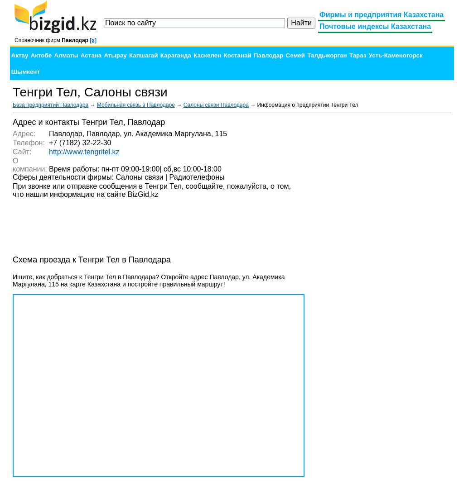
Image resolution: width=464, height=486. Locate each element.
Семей (295, 55)
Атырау (115, 55)
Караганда (175, 55)
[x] (93, 40)
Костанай (237, 55)
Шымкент (25, 71)
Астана (91, 55)
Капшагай (143, 55)
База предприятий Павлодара (50, 105)
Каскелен (207, 55)
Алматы (66, 55)
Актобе (41, 55)
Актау (20, 55)
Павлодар (268, 55)
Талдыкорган (327, 55)
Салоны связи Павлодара (216, 105)
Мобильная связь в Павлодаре (136, 105)
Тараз (358, 55)
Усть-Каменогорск (396, 55)
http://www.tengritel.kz (84, 152)
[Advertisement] (383, 253)
